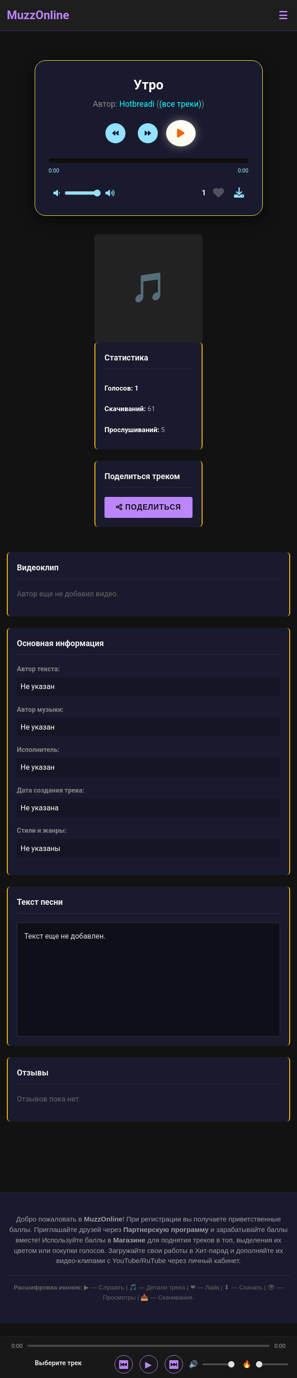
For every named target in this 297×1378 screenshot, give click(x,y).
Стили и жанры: (42, 831)
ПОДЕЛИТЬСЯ (148, 507)
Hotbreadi (136, 104)
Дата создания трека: (50, 790)
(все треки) (180, 104)
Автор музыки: (40, 710)
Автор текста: (38, 669)
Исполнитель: (38, 750)
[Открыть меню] (283, 15)
